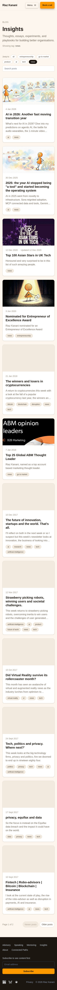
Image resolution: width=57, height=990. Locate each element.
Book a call (47, 5)
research (17, 547)
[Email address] (28, 964)
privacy (21, 767)
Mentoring (31, 945)
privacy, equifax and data (24, 817)
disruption (36, 404)
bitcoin (10, 404)
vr (23, 698)
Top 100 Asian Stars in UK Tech (28, 255)
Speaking (18, 945)
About (5, 950)
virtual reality (13, 698)
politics (10, 767)
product (7, 62)
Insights (43, 945)
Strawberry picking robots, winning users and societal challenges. (25, 601)
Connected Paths (20, 950)
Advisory (6, 945)
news (33, 62)
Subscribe (28, 971)
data (9, 837)
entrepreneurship (26, 57)
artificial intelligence (15, 552)
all (13, 57)
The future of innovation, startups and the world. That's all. (27, 523)
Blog (5, 22)
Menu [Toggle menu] (31, 5)
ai (16, 62)
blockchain (22, 404)
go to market (44, 57)
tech (24, 62)
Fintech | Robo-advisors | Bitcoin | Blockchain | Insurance (24, 886)
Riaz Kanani (9, 5)
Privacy (29, 982)
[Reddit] (16, 982)
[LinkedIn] (4, 982)
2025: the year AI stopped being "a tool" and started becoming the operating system (28, 186)
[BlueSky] (10, 982)
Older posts (47, 924)
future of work (13, 630)
